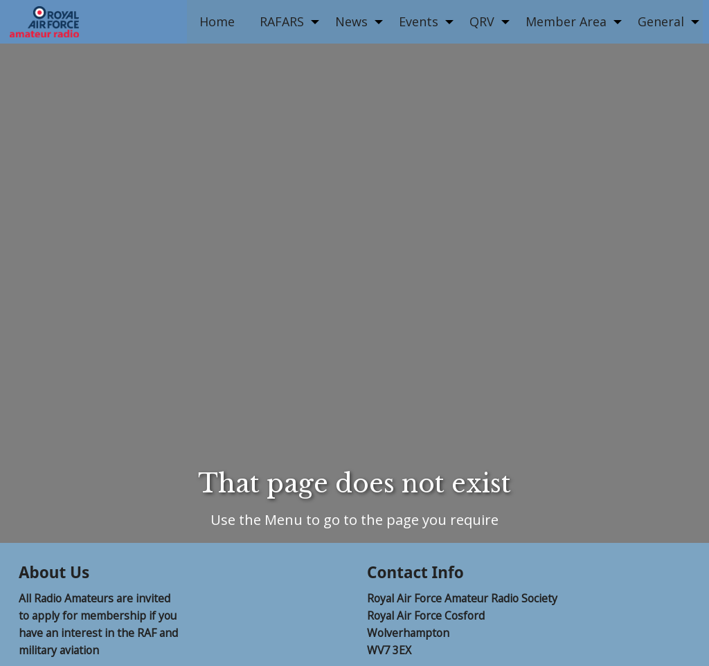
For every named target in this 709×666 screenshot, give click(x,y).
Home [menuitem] (217, 21)
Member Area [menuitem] (566, 21)
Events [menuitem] (418, 21)
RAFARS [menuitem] (282, 21)
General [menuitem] (661, 21)
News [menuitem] (351, 21)
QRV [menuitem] (481, 21)
